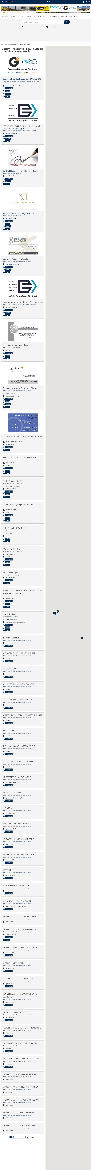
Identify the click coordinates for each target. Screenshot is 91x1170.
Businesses (9, 46)
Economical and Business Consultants (26, 132)
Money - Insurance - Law (9, 132)
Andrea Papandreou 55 (13, 135)
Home (3, 46)
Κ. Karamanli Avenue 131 (14, 88)
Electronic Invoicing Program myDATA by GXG (22, 81)
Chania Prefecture (17, 16)
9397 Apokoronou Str (13, 266)
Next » (33, 1139)
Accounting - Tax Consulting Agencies (12, 83)
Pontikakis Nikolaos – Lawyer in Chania (19, 215)
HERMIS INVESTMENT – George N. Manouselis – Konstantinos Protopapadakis (22, 129)
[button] (82, 640)
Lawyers (18, 217)
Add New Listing (72, 16)
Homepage (4, 16)
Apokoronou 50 (11, 220)
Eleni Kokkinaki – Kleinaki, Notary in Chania (20, 173)
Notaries (18, 175)
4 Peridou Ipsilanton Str (13, 178)
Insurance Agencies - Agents (23, 263)
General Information (56, 16)
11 (27, 1139)
